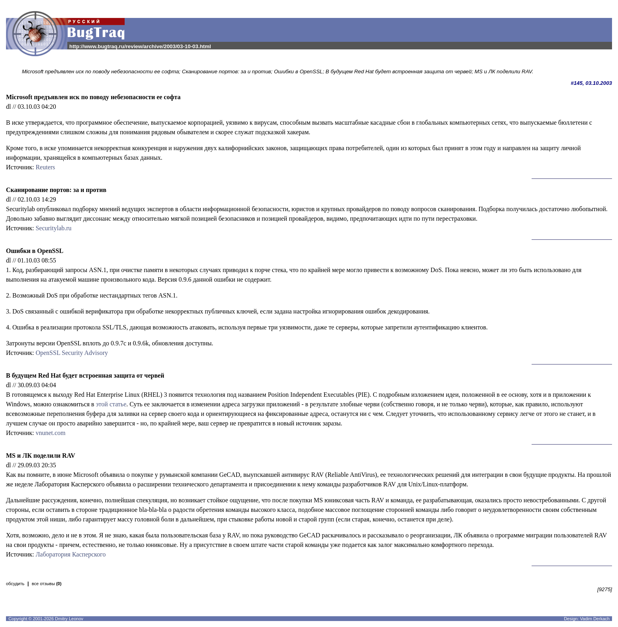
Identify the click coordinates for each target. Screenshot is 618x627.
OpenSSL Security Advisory (71, 352)
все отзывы (47, 583)
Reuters (45, 167)
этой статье (111, 404)
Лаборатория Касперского (70, 554)
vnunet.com (50, 432)
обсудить (15, 583)
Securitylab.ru (53, 228)
